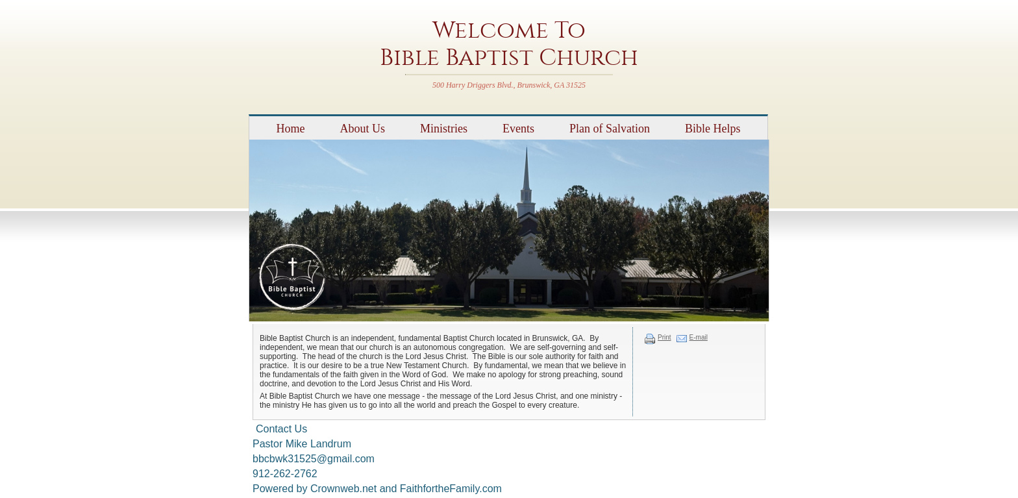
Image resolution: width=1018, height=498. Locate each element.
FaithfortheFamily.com (451, 488)
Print (664, 337)
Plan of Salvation (609, 128)
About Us (362, 128)
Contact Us (281, 428)
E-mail (698, 337)
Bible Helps (713, 128)
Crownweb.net (343, 488)
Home (290, 128)
